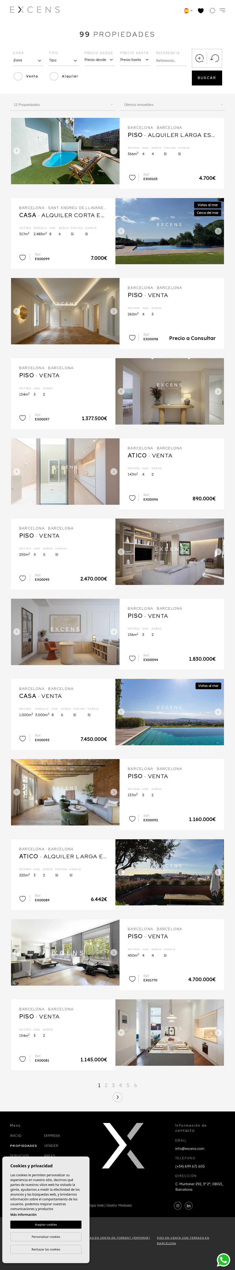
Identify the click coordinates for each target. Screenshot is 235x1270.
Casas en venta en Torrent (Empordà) (117, 1238)
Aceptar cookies (46, 1224)
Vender (51, 1146)
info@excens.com (189, 1148)
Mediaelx (125, 1205)
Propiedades (23, 1146)
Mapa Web (95, 1205)
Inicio (16, 1136)
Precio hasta (134, 52)
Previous (15, 151)
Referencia (168, 52)
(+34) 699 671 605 (190, 1166)
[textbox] (28, 60)
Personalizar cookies (46, 1237)
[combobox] (28, 60)
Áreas (49, 1156)
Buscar (207, 78)
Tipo (53, 52)
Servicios (19, 1156)
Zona (18, 52)
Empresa (52, 1136)
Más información (23, 1214)
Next (115, 151)
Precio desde (98, 52)
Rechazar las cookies (45, 1249)
